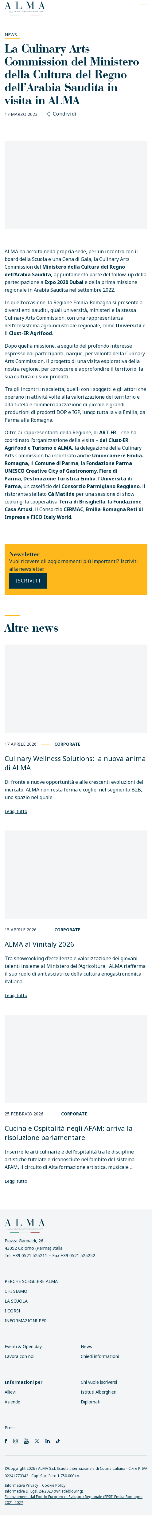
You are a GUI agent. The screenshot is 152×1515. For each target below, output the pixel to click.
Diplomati (90, 1402)
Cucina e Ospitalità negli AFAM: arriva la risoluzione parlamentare (69, 1132)
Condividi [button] (61, 114)
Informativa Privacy (21, 1485)
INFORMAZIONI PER (26, 1321)
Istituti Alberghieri (98, 1392)
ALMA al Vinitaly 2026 (39, 944)
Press (10, 1427)
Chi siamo (16, 1291)
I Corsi (12, 1311)
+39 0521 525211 (30, 1255)
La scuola (16, 1301)
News (11, 34)
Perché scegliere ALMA (31, 1281)
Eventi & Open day (23, 1346)
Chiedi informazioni (100, 1356)
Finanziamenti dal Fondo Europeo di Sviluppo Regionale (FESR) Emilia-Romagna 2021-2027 (73, 1499)
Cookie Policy (53, 1485)
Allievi (10, 1392)
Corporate (67, 744)
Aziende (12, 1402)
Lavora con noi (19, 1356)
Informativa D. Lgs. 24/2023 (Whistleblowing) (44, 1491)
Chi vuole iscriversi (99, 1382)
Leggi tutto (16, 811)
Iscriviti (28, 580)
